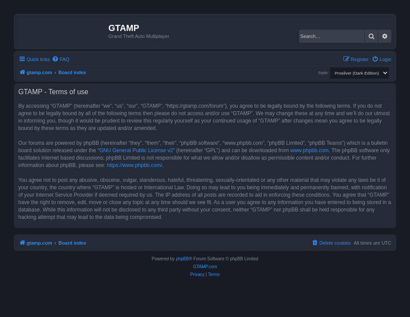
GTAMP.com (205, 266)
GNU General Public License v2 (136, 150)
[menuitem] (60, 59)
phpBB (182, 258)
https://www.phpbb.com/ (134, 165)
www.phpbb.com (309, 150)
